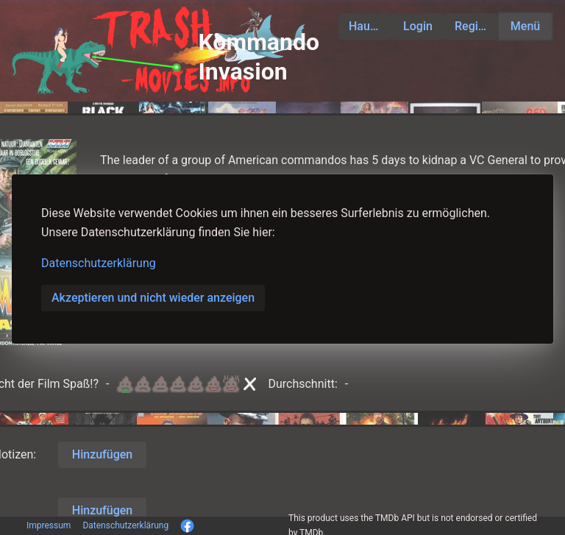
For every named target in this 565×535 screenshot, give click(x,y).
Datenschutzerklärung (98, 263)
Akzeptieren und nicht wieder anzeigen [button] (153, 298)
